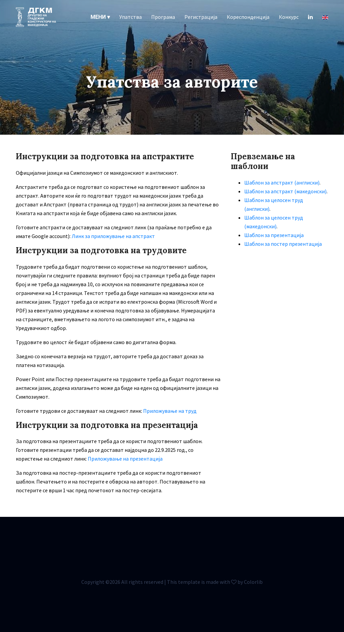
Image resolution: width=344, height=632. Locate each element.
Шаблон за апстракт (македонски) (285, 191)
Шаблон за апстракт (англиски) (281, 182)
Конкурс (289, 16)
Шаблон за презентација (274, 235)
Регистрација (200, 16)
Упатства (130, 16)
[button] (100, 17)
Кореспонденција (248, 16)
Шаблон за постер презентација (283, 243)
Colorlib (253, 581)
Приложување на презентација (125, 458)
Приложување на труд (170, 410)
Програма (163, 16)
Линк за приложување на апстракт (113, 236)
